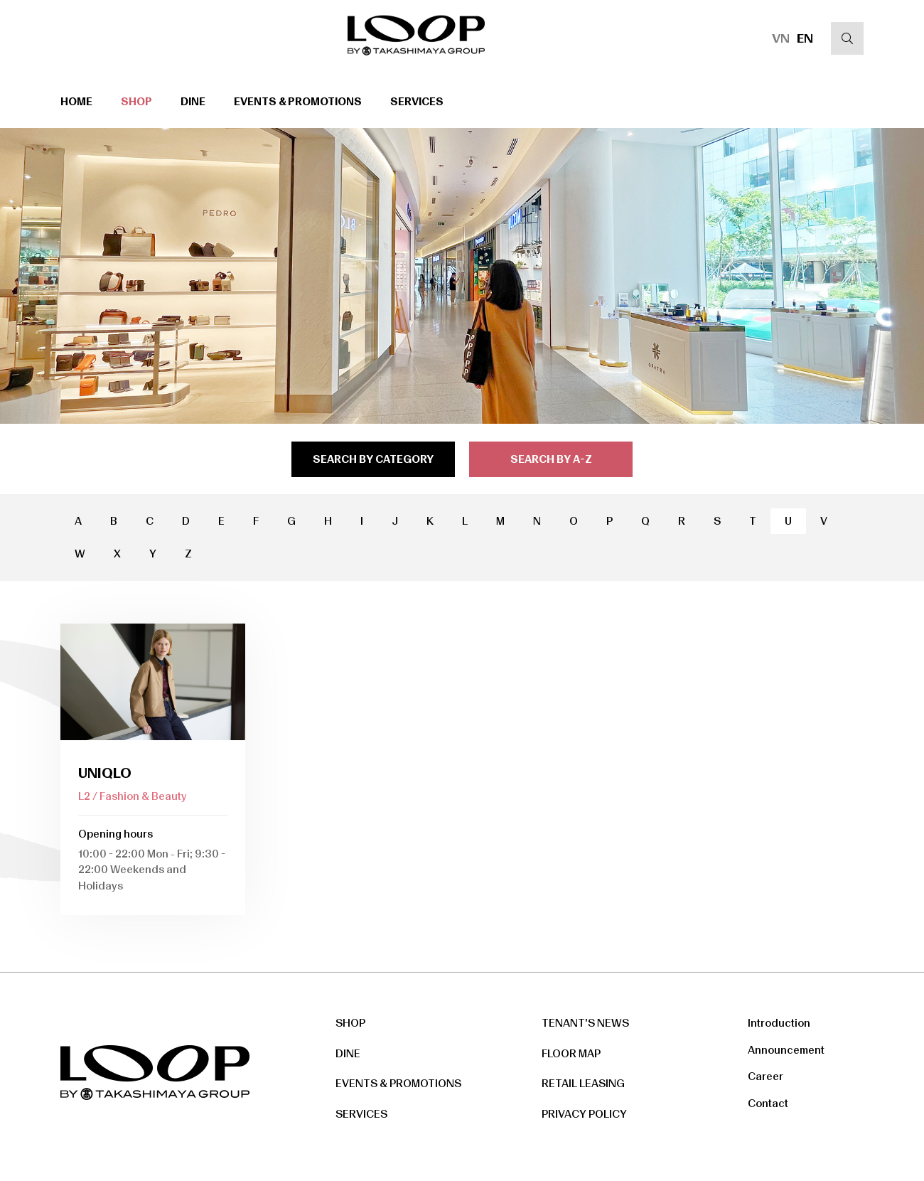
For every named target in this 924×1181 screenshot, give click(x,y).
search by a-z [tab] (551, 459)
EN (805, 38)
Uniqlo (104, 772)
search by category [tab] (373, 459)
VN (781, 38)
